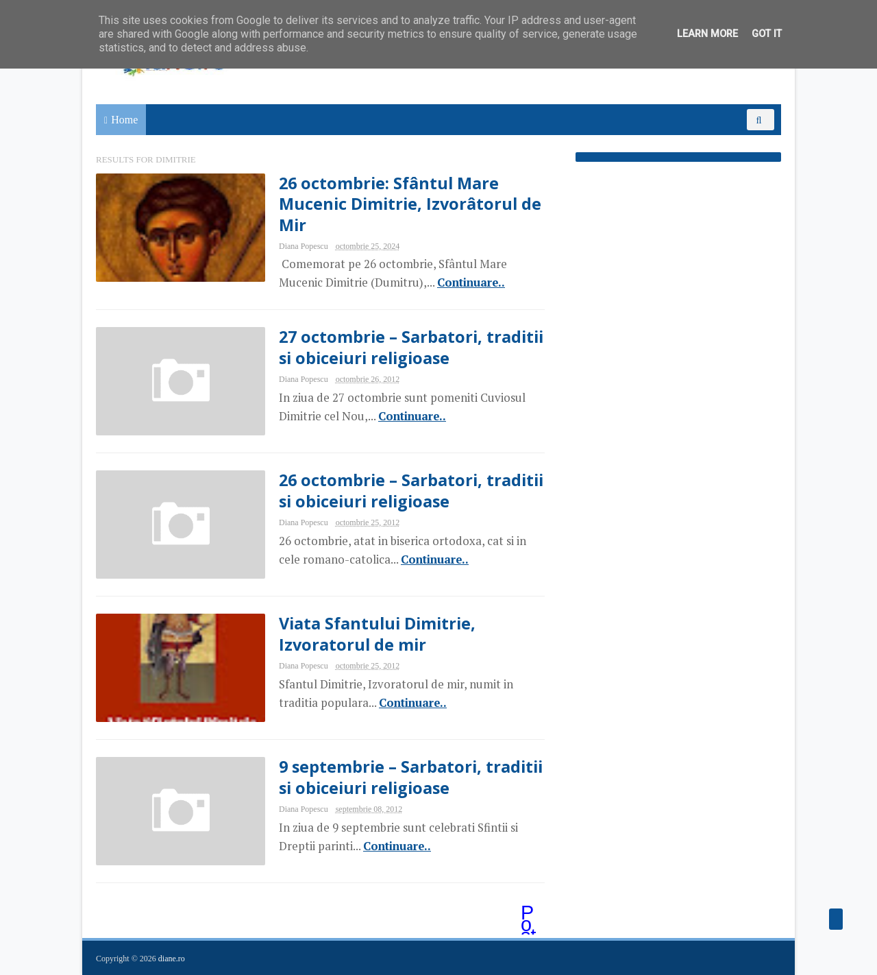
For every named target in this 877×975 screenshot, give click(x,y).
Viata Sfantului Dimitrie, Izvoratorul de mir (377, 633)
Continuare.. (471, 282)
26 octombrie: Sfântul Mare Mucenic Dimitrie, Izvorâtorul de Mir (410, 203)
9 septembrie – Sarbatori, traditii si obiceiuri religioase (411, 777)
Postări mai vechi (530, 914)
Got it (767, 34)
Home (124, 119)
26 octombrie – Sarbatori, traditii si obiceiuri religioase (411, 490)
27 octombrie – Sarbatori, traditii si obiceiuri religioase (411, 347)
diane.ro (171, 958)
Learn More (707, 34)
